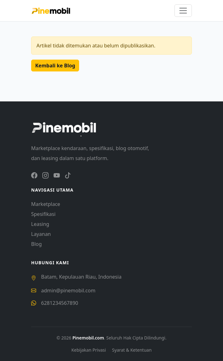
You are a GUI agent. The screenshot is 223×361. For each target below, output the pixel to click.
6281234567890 (59, 303)
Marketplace (45, 204)
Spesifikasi (43, 214)
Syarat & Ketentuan (132, 350)
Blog (36, 244)
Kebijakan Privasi (89, 350)
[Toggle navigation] (183, 10)
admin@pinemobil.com (68, 290)
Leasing (40, 224)
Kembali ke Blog (55, 65)
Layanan (41, 234)
